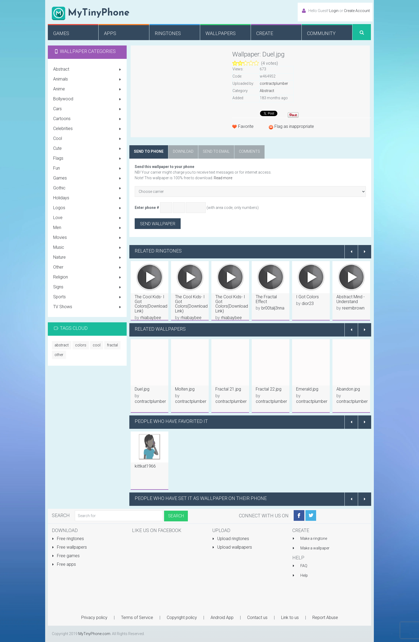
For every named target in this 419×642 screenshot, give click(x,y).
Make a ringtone (313, 538)
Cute (88, 149)
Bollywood (88, 99)
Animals (88, 79)
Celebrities (88, 129)
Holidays (88, 198)
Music (88, 248)
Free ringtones (68, 538)
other (59, 355)
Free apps (64, 564)
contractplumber (274, 83)
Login (334, 11)
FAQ (303, 566)
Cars (88, 109)
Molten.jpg (185, 389)
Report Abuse (325, 617)
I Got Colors (307, 296)
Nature (88, 258)
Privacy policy (94, 617)
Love (88, 218)
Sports (88, 297)
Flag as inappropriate (294, 126)
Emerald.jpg (307, 389)
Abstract (88, 69)
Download (183, 151)
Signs (88, 287)
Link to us (290, 617)
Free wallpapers (69, 547)
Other (88, 267)
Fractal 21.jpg (228, 389)
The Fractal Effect (266, 299)
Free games (66, 555)
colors (80, 345)
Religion (88, 277)
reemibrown (353, 308)
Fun (88, 168)
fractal (112, 345)
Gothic (88, 188)
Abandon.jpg (348, 389)
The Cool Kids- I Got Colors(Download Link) (151, 304)
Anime (88, 89)
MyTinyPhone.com (94, 634)
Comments (249, 151)
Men (88, 228)
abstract (62, 345)
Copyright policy (182, 617)
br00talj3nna (272, 308)
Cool (88, 139)
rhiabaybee (150, 317)
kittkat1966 (145, 466)
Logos (88, 208)
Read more (223, 178)
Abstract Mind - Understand (350, 299)
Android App (222, 617)
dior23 (308, 303)
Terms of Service (137, 617)
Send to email (216, 151)
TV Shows (88, 307)
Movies (88, 238)
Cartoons (88, 119)
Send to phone (149, 151)
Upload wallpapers (232, 547)
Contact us (257, 617)
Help (304, 575)
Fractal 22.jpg (268, 389)
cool (96, 345)
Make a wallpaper (314, 548)
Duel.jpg (142, 389)
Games (88, 178)
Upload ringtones (230, 538)
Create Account (357, 11)
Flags (88, 159)
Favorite (246, 126)
